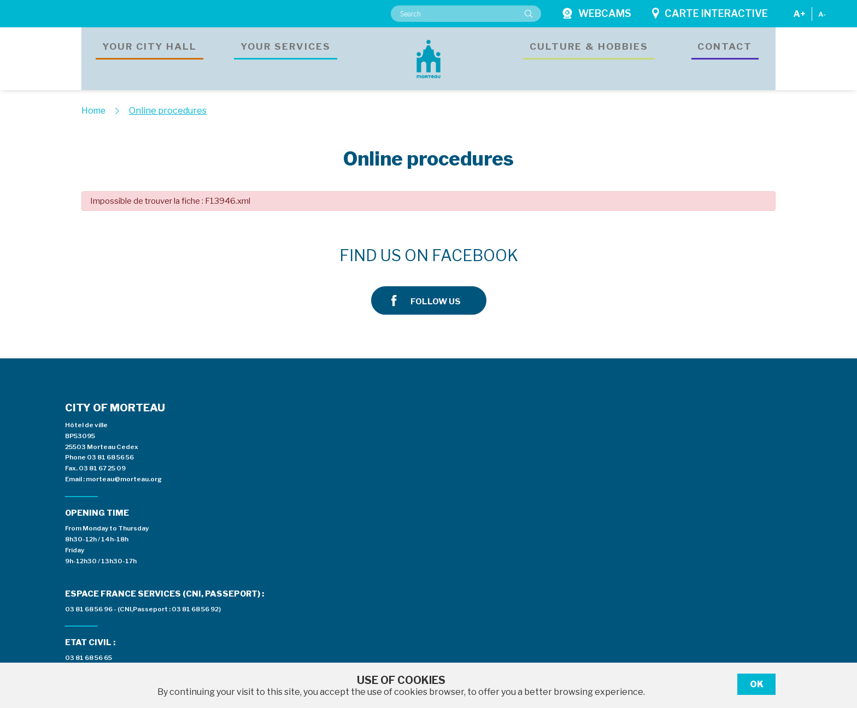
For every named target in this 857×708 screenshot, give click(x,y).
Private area (708, 412)
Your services (286, 57)
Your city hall (150, 57)
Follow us (657, 256)
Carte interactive (710, 13)
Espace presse (558, 412)
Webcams (596, 13)
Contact (725, 57)
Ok (757, 684)
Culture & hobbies (589, 57)
